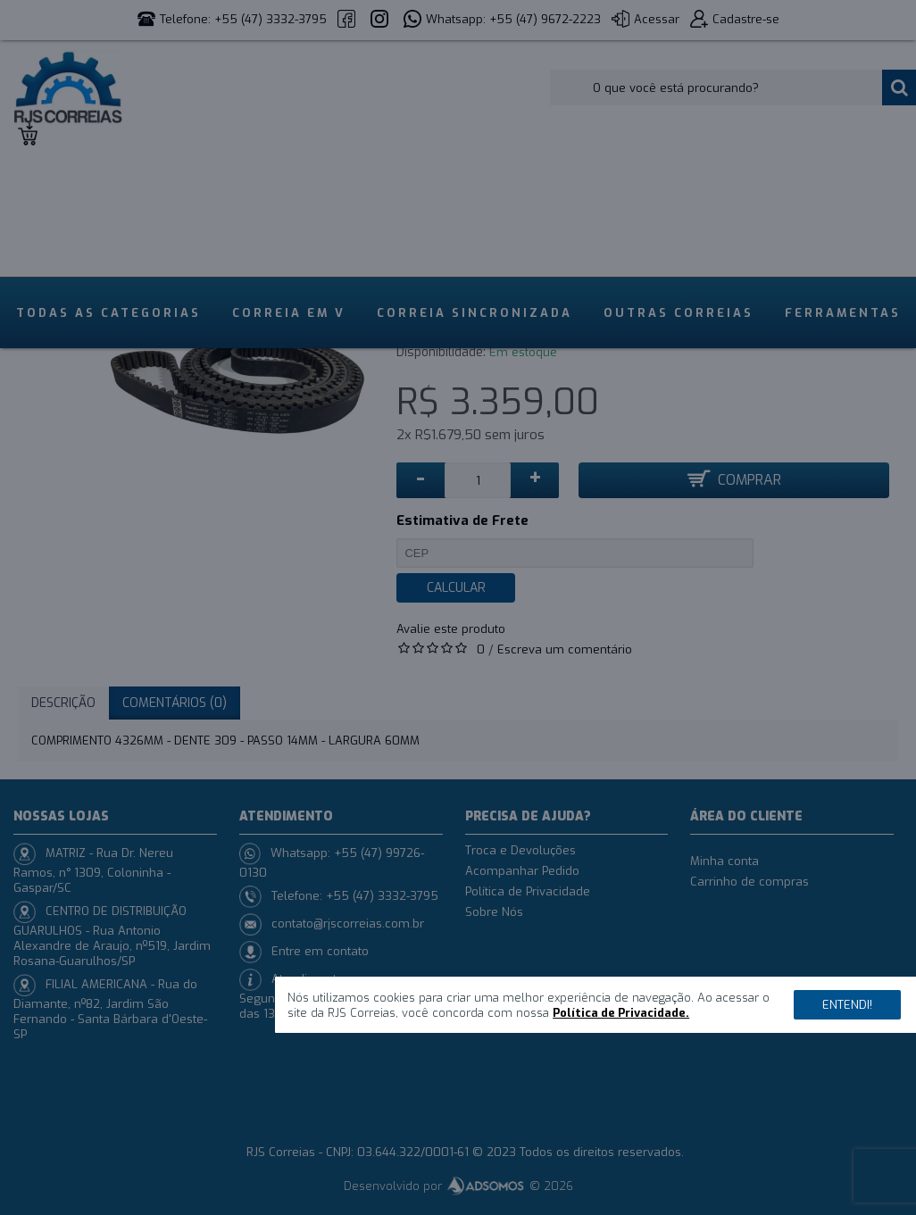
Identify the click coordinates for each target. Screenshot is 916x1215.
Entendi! (847, 1004)
